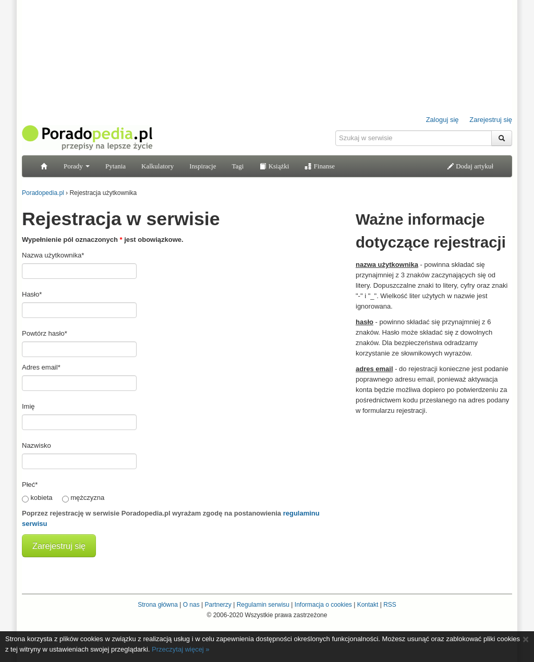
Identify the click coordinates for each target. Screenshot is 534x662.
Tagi (238, 166)
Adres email (41, 367)
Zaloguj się (442, 120)
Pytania (115, 166)
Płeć (30, 484)
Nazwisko (36, 445)
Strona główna (158, 604)
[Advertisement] (434, 486)
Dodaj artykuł (470, 166)
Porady (77, 166)
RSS (389, 604)
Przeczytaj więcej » (181, 649)
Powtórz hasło (44, 333)
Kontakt (368, 604)
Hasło (32, 294)
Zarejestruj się (490, 120)
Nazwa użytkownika (53, 255)
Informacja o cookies (323, 604)
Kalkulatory (157, 166)
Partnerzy (217, 604)
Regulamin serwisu (263, 604)
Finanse (320, 166)
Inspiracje (202, 166)
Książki (274, 166)
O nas (191, 604)
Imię (28, 406)
